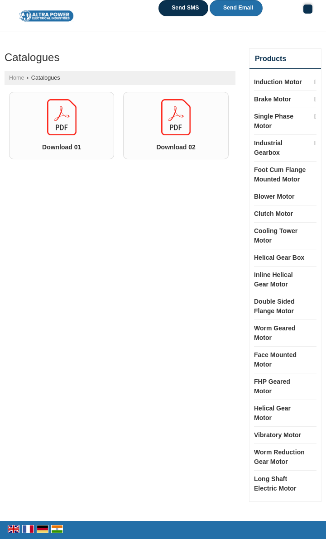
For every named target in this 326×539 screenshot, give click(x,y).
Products (270, 58)
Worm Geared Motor (275, 332)
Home (16, 78)
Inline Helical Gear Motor (273, 279)
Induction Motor (278, 82)
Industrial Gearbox (268, 147)
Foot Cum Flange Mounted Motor (280, 174)
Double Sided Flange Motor (274, 306)
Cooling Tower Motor (275, 235)
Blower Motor (274, 196)
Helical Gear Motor (272, 413)
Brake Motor (272, 99)
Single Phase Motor (273, 121)
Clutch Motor (273, 213)
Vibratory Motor (277, 435)
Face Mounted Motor (275, 359)
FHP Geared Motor (272, 386)
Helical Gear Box (279, 257)
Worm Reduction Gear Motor (279, 456)
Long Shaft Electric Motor (275, 483)
